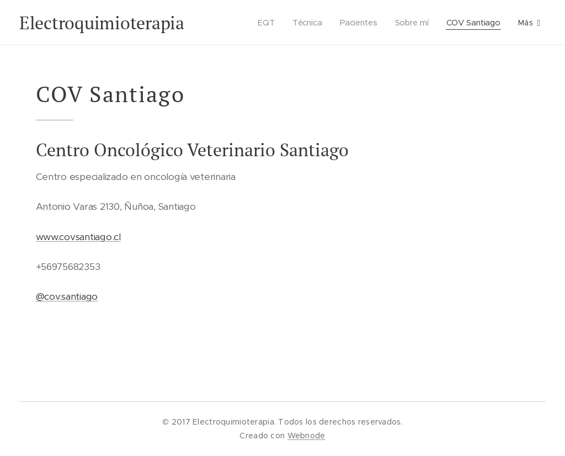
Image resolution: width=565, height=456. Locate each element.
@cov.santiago (67, 296)
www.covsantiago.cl (78, 237)
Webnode (306, 436)
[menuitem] (264, 22)
